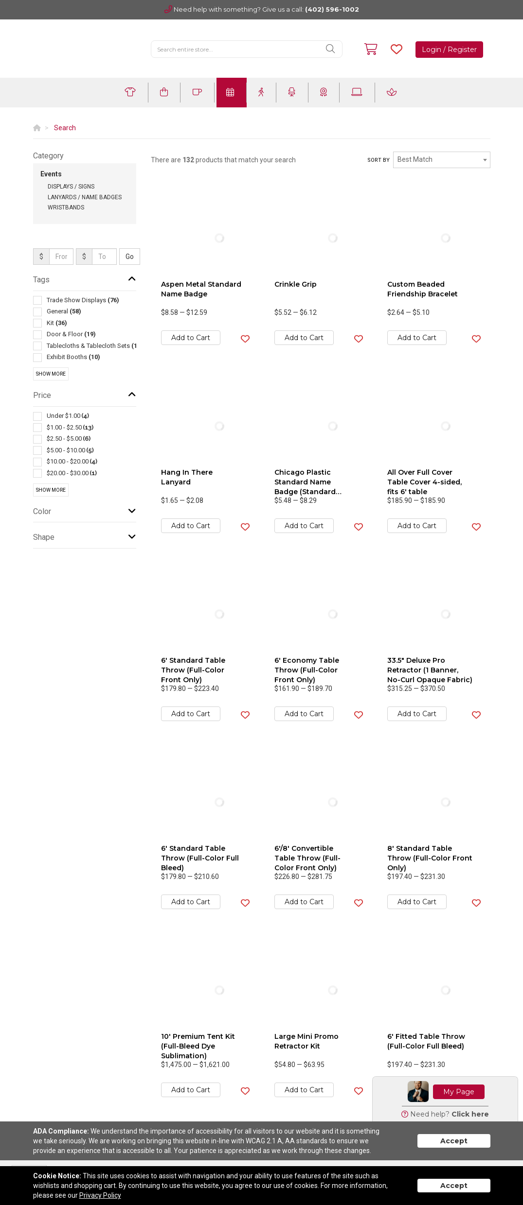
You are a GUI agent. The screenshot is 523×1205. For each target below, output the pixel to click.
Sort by (378, 160)
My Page (458, 1091)
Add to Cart (190, 337)
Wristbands (66, 207)
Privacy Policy (100, 1195)
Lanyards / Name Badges (85, 197)
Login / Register (449, 49)
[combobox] (441, 160)
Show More (51, 374)
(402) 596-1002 (332, 9)
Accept (454, 1140)
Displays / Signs (71, 186)
